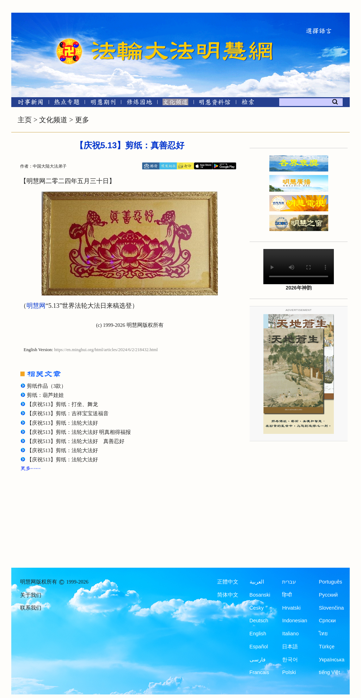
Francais (259, 672)
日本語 (290, 646)
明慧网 (35, 305)
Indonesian (294, 620)
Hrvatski (291, 608)
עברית (289, 582)
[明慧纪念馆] (215, 103)
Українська (331, 659)
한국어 (290, 659)
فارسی (257, 659)
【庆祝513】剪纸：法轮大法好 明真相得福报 (79, 432)
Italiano (290, 633)
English (258, 633)
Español (259, 646)
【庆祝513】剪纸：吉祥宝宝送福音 (68, 413)
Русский (328, 595)
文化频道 (53, 120)
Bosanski (260, 595)
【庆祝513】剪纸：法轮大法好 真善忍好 (75, 441)
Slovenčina (331, 608)
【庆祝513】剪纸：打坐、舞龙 (62, 404)
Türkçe (326, 646)
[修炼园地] (139, 103)
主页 (25, 120)
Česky (257, 608)
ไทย (323, 633)
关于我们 (30, 595)
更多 (82, 120)
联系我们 (30, 608)
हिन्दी (287, 595)
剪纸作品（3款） (46, 386)
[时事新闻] (28, 103)
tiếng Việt (329, 672)
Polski (289, 672)
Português (330, 582)
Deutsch (259, 620)
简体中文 (227, 595)
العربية (257, 582)
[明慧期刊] (103, 103)
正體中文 (227, 582)
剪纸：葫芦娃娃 (45, 395)
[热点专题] (67, 103)
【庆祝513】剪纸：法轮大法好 (62, 423)
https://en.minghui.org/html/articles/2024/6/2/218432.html (106, 349)
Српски (327, 620)
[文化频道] (175, 103)
